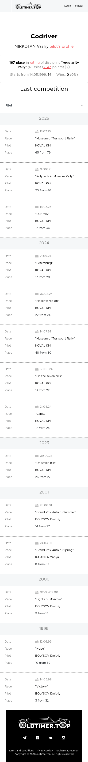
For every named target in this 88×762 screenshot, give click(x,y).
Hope (40, 649)
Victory (41, 686)
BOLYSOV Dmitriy (47, 519)
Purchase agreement (67, 751)
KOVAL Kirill (43, 145)
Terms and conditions (21, 751)
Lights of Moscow (48, 599)
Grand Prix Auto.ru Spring (54, 550)
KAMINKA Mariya (47, 557)
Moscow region (47, 301)
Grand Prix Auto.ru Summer (55, 512)
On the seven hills (48, 376)
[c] (44, 105)
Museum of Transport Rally (55, 138)
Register (78, 6)
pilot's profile (61, 46)
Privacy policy (44, 751)
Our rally (42, 214)
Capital (41, 414)
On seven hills (45, 463)
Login (67, 6)
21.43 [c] (47, 67)
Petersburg (44, 263)
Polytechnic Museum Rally (54, 176)
